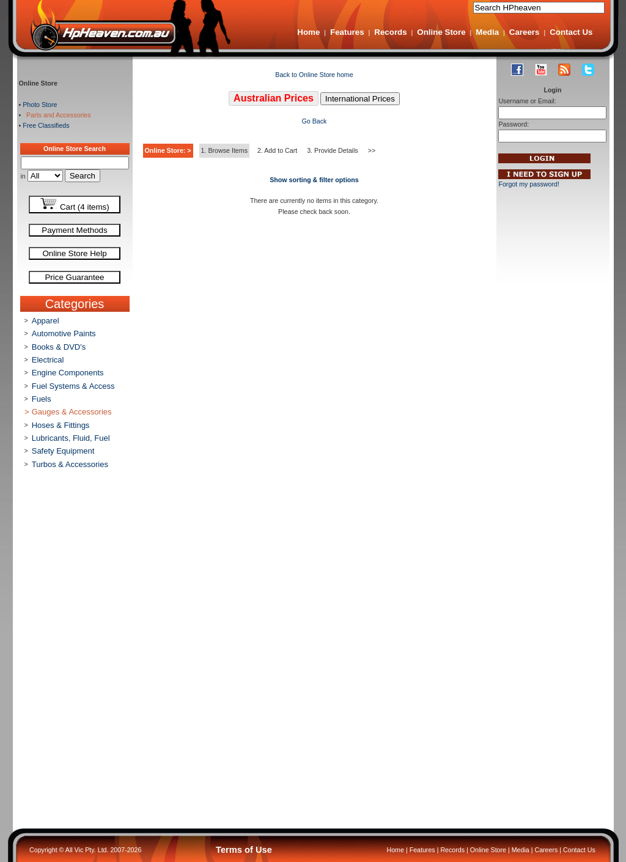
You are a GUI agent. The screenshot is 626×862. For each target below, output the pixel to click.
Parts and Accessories (56, 115)
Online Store (441, 32)
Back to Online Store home (314, 74)
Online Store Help (74, 253)
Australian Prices (274, 98)
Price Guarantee (74, 277)
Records (390, 32)
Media (487, 32)
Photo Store (40, 104)
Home (308, 32)
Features (347, 32)
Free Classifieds (46, 125)
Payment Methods (74, 230)
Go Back (314, 121)
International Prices (360, 98)
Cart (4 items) (74, 204)
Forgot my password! (528, 184)
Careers (524, 32)
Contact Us (571, 32)
